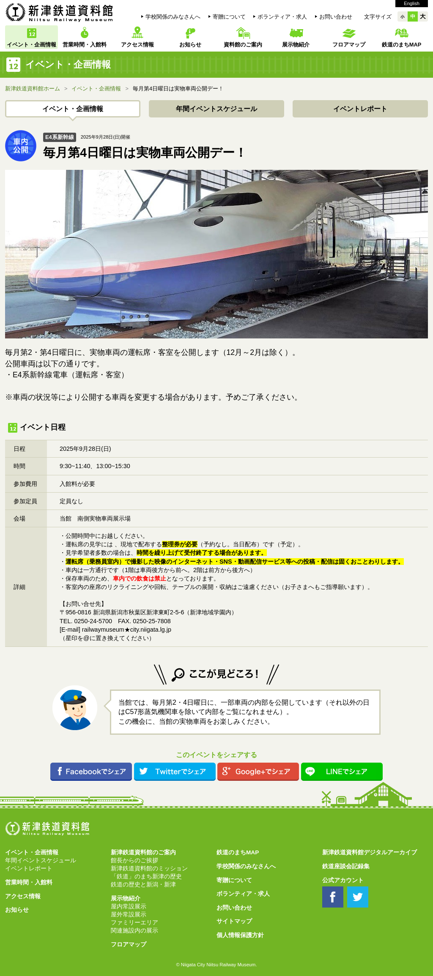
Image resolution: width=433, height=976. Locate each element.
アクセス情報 (137, 44)
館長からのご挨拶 (134, 860)
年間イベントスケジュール (216, 108)
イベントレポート (360, 108)
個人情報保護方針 (240, 935)
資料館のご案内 (243, 44)
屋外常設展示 (128, 914)
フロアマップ (348, 44)
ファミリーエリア (134, 922)
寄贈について (229, 17)
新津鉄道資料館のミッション (149, 868)
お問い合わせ (335, 17)
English (411, 3)
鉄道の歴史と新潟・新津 (143, 884)
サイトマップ (234, 921)
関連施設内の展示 (134, 930)
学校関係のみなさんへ (172, 17)
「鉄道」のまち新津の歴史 (146, 876)
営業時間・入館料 (85, 44)
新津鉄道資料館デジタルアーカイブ (369, 852)
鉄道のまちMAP (401, 44)
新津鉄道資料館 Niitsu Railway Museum (59, 12)
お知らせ (190, 44)
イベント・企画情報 (31, 44)
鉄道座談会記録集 (346, 866)
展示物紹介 (296, 44)
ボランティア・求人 (282, 17)
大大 (423, 16)
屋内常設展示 (128, 906)
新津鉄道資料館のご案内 (143, 852)
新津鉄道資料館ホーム (32, 88)
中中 (413, 16)
